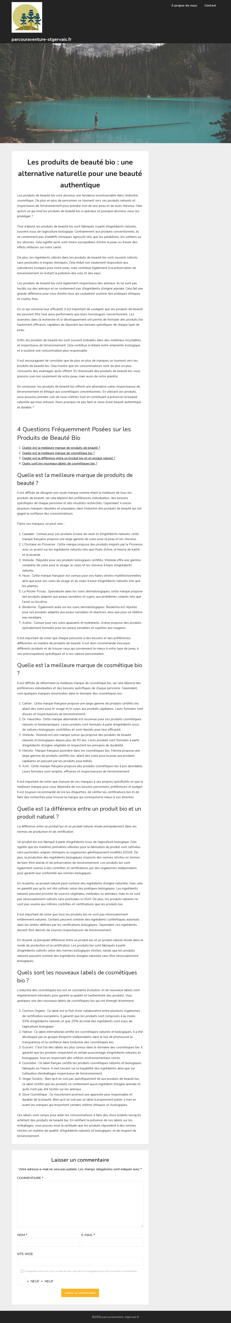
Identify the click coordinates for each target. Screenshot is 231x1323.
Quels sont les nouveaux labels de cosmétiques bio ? (59, 463)
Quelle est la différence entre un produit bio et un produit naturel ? (68, 458)
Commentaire (30, 1178)
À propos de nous (184, 5)
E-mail (88, 1235)
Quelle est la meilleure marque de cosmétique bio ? (58, 453)
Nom (22, 1235)
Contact (210, 5)
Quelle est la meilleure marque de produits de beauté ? (61, 448)
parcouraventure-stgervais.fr (42, 39)
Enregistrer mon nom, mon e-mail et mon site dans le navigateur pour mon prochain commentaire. (81, 1271)
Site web (25, 1254)
